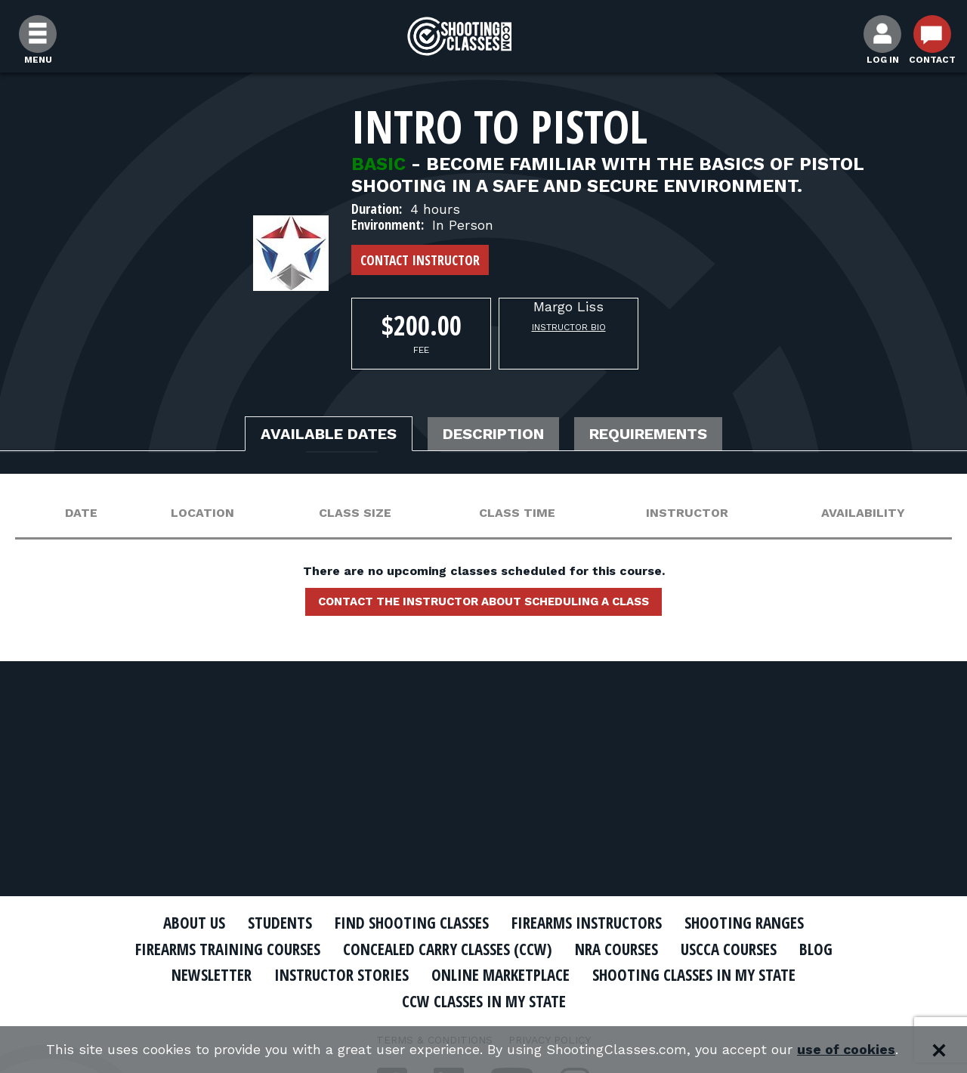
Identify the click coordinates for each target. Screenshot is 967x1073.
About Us (194, 922)
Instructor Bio (569, 327)
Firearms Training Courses (227, 949)
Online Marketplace (500, 974)
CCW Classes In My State (484, 1001)
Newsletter (211, 974)
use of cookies (846, 1050)
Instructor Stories (341, 974)
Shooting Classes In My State (694, 974)
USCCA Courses (729, 949)
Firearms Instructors (586, 922)
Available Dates (329, 434)
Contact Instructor (420, 260)
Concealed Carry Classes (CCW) (447, 949)
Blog (816, 949)
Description (493, 434)
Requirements (648, 434)
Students (280, 922)
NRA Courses (616, 949)
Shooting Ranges (744, 922)
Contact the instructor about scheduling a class (483, 601)
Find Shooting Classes (412, 922)
